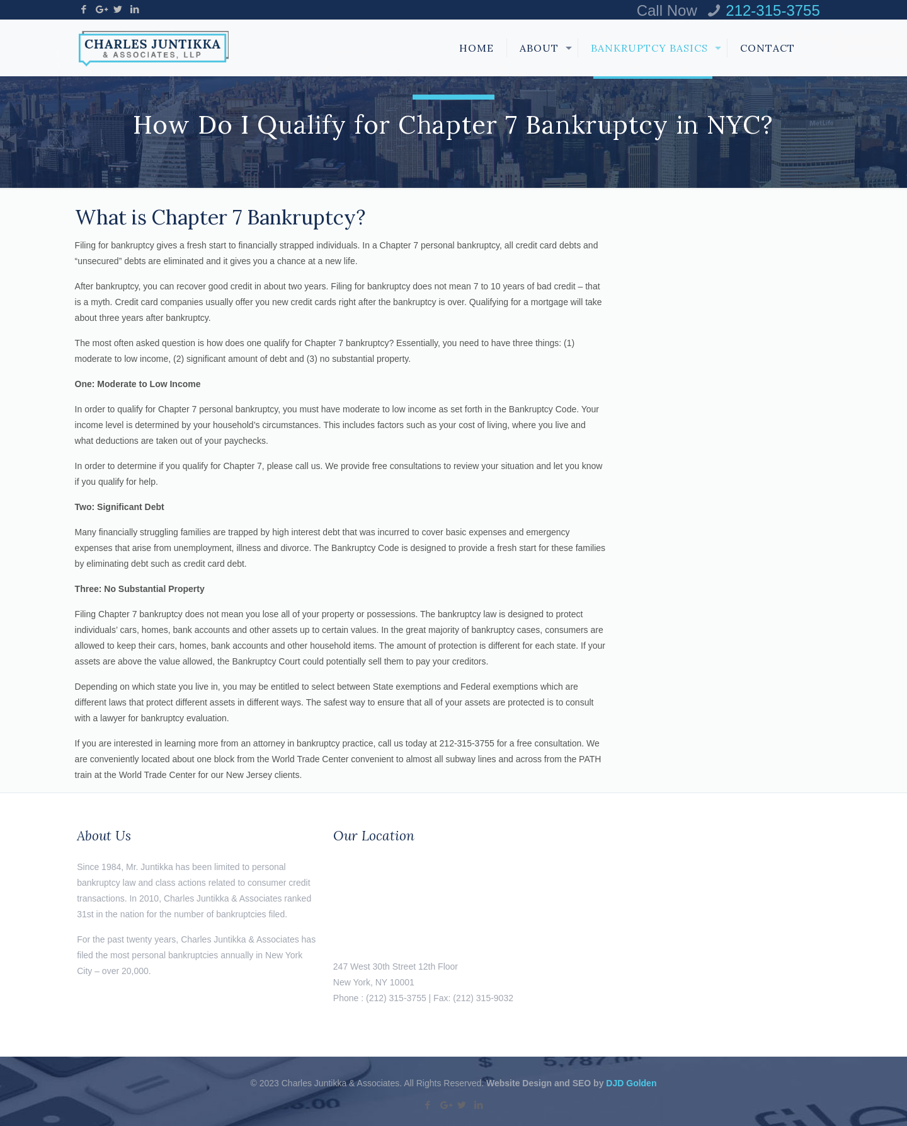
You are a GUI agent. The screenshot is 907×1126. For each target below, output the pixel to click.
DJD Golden (631, 1083)
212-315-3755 (772, 10)
